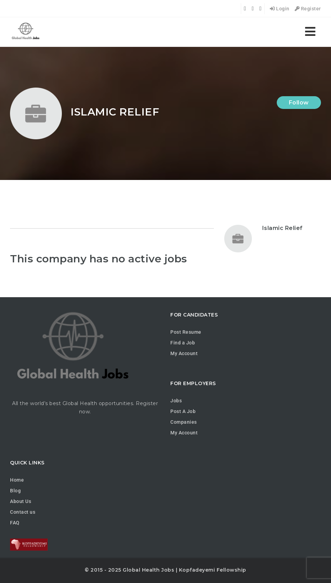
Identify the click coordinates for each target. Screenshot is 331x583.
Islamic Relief (282, 228)
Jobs (176, 400)
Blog (15, 490)
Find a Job (182, 342)
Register (308, 8)
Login (280, 8)
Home (17, 480)
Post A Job (183, 411)
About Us (20, 501)
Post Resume (185, 332)
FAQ (15, 522)
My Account (184, 353)
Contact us (22, 512)
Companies (183, 422)
